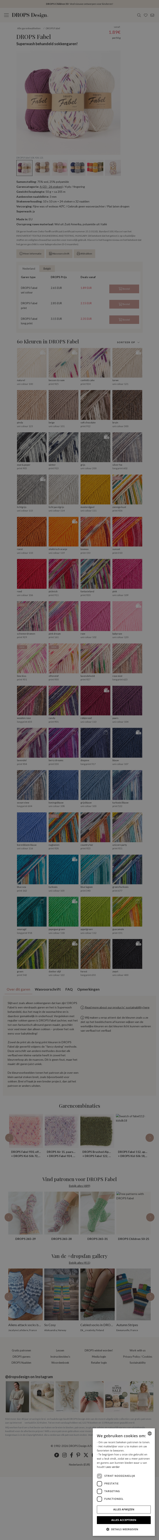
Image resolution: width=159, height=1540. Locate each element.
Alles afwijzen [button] (123, 1509)
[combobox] (150, 1433)
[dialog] (124, 1482)
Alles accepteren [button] (123, 1520)
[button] (124, 1529)
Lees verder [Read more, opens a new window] (113, 1467)
